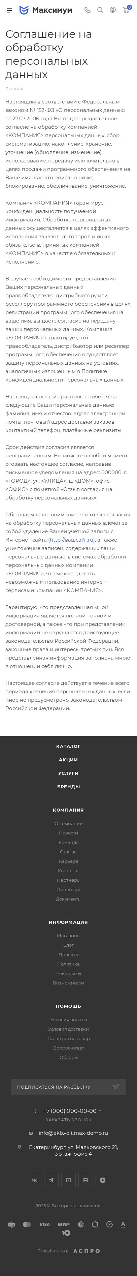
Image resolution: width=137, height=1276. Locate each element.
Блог (68, 945)
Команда (69, 842)
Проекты (69, 954)
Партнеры (68, 880)
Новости (68, 833)
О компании (69, 823)
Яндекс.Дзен (103, 1180)
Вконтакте (34, 1180)
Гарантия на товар (68, 1038)
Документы (68, 899)
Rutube (85, 1180)
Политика (68, 964)
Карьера (68, 861)
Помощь (68, 1006)
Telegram (51, 1180)
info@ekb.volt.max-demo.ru (73, 1133)
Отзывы (68, 851)
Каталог (68, 746)
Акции (68, 759)
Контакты (68, 870)
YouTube (68, 1180)
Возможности (68, 982)
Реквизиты (68, 973)
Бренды (68, 786)
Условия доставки (68, 1029)
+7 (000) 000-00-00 (70, 1111)
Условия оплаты (68, 1019)
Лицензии (68, 889)
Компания (68, 810)
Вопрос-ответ (68, 1048)
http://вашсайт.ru (71, 540)
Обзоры (69, 1057)
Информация (68, 922)
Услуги (68, 773)
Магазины (68, 935)
